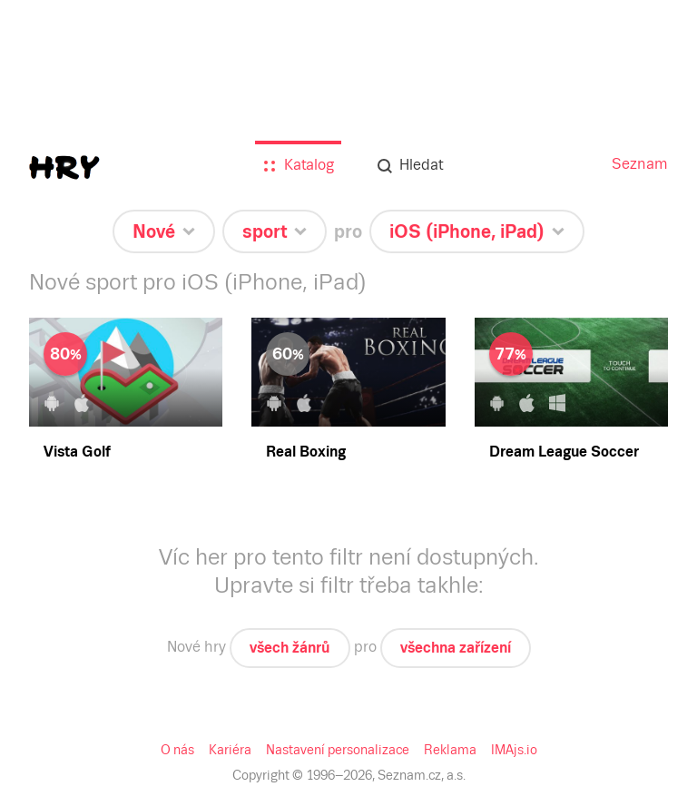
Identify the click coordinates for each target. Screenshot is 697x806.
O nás (177, 749)
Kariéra (230, 749)
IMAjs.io (514, 749)
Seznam (640, 163)
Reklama (450, 749)
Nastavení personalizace (337, 749)
